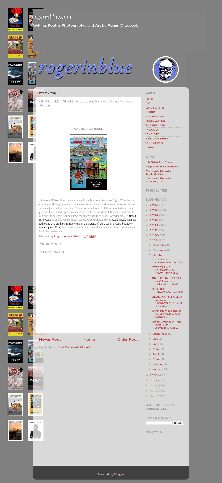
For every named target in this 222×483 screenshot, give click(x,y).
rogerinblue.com (52, 17)
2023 (154, 220)
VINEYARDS (154, 143)
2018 (153, 375)
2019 (154, 240)
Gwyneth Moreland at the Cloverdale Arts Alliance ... (166, 313)
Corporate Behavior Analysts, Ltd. (159, 180)
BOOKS (151, 111)
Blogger (119, 474)
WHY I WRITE (155, 107)
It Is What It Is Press (159, 162)
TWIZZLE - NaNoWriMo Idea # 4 (167, 261)
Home (89, 339)
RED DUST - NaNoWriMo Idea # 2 (167, 290)
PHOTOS (152, 129)
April (156, 353)
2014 (153, 395)
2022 (154, 225)
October (158, 254)
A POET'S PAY (155, 116)
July (155, 338)
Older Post (127, 339)
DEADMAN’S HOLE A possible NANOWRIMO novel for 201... (167, 301)
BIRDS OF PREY (157, 138)
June (156, 343)
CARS (150, 147)
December (159, 244)
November (159, 249)
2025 (154, 210)
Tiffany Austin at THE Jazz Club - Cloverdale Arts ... (166, 324)
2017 (153, 380)
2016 (154, 385)
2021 (153, 230)
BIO (148, 103)
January (158, 369)
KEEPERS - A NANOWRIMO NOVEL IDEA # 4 (165, 270)
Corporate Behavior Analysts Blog (159, 172)
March (157, 358)
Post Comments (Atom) (74, 346)
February (158, 363)
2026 (154, 205)
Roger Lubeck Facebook (162, 166)
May (156, 348)
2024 (154, 215)
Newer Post (50, 339)
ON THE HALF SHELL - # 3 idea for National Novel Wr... (167, 281)
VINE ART (152, 134)
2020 (154, 235)
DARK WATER (155, 120)
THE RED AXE (155, 125)
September (160, 333)
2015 (154, 390)
